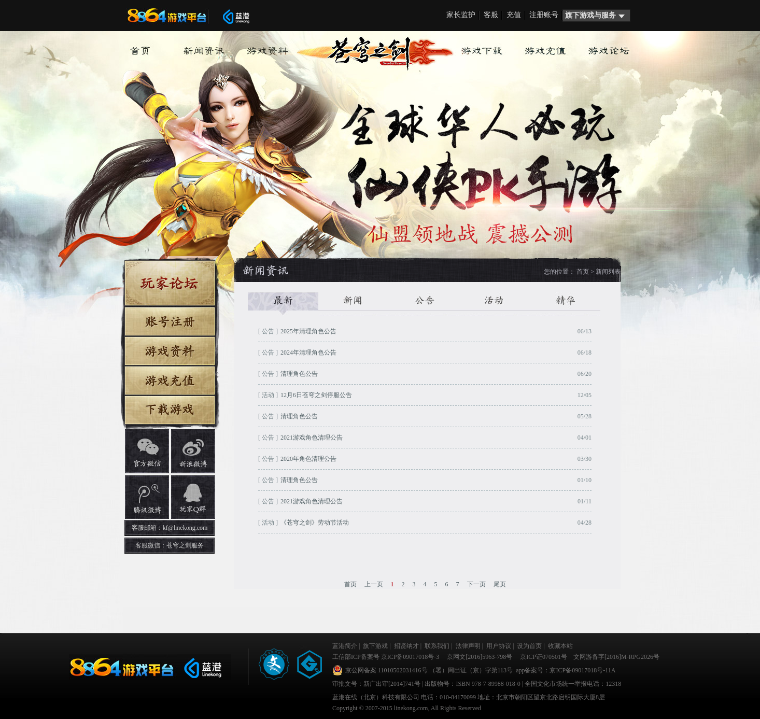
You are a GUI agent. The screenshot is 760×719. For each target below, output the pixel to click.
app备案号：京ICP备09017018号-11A (564, 670)
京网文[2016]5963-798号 (479, 656)
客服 (491, 15)
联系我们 (437, 646)
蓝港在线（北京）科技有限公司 (375, 697)
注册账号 (543, 15)
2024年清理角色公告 (308, 352)
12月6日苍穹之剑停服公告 (316, 395)
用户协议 (498, 646)
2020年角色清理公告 (308, 458)
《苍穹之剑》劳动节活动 (314, 522)
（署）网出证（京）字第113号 (471, 670)
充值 (513, 15)
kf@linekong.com (185, 527)
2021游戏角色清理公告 (311, 437)
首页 (582, 271)
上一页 (373, 584)
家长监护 (460, 15)
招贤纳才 (406, 646)
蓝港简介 (344, 646)
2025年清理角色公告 (308, 331)
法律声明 (468, 646)
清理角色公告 (299, 373)
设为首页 (529, 646)
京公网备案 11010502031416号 (386, 670)
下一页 (476, 584)
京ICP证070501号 (543, 656)
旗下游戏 (375, 646)
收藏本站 (560, 646)
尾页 (500, 584)
